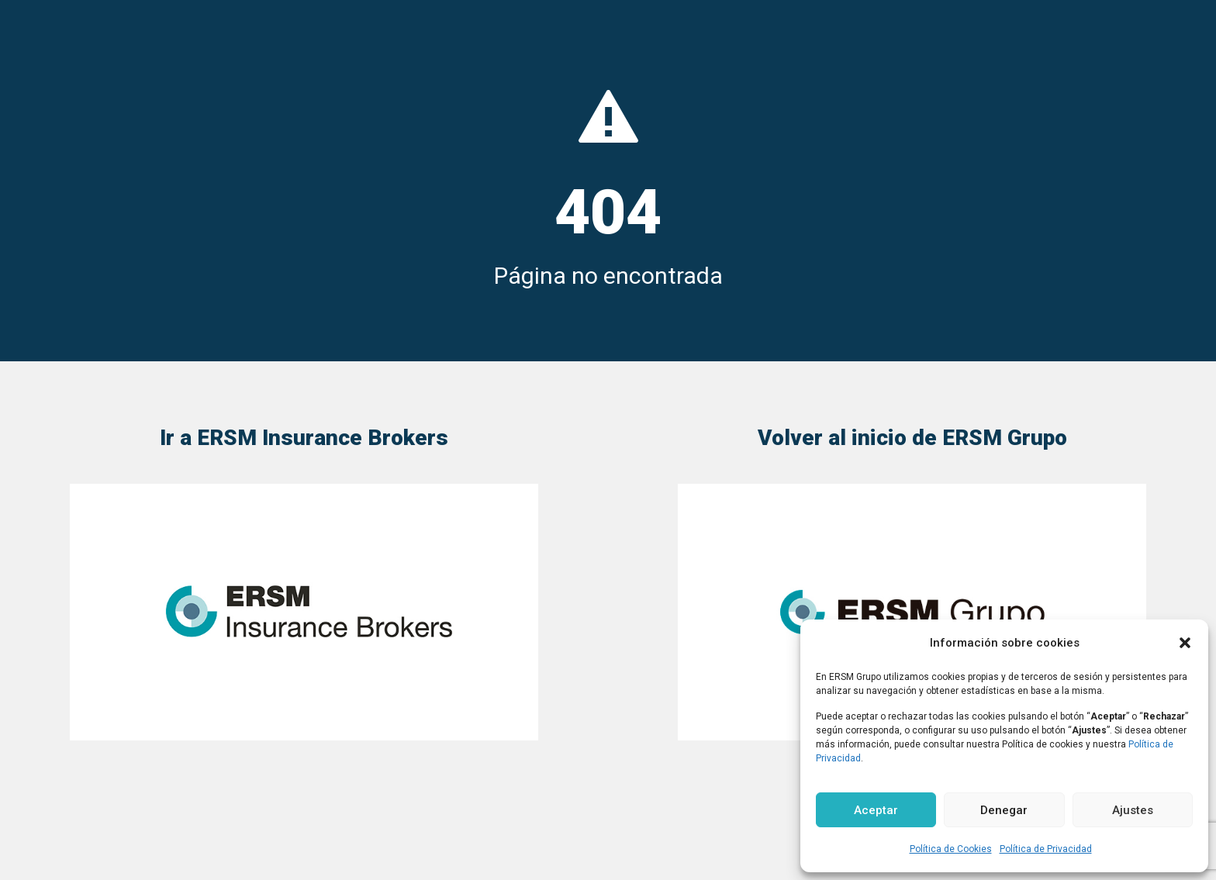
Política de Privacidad (1046, 849)
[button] (1185, 643)
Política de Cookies (951, 849)
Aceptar (876, 810)
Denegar (1004, 810)
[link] (303, 612)
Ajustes (1132, 810)
